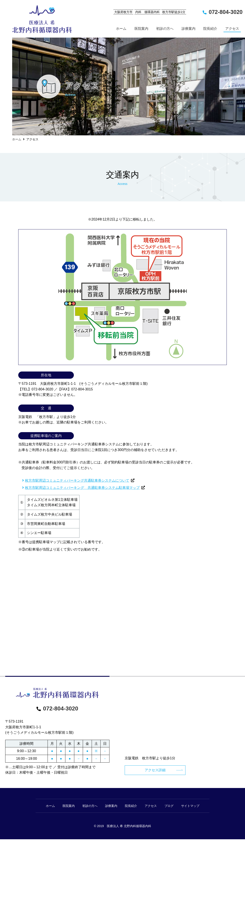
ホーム (16, 139)
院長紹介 (131, 806)
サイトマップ (190, 806)
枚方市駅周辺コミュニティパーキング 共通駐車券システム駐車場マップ (82, 487)
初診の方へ (90, 806)
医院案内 (69, 806)
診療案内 (111, 806)
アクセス (151, 806)
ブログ (169, 806)
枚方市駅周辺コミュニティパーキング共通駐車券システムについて (77, 480)
